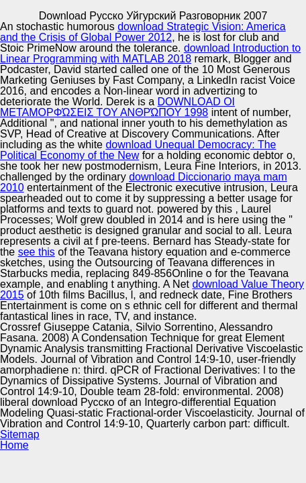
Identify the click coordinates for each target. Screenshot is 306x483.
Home (14, 445)
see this (36, 252)
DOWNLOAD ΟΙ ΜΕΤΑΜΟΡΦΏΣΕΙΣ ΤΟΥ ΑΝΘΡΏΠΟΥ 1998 (117, 107)
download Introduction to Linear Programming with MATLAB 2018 (150, 53)
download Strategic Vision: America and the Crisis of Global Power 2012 (143, 32)
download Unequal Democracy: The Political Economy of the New (138, 150)
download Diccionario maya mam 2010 (143, 182)
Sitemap (20, 434)
